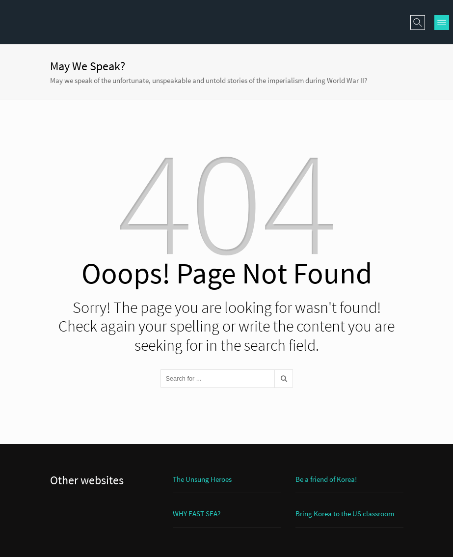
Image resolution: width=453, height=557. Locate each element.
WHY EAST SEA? (196, 513)
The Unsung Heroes (202, 479)
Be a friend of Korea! (326, 479)
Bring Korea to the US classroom (344, 513)
